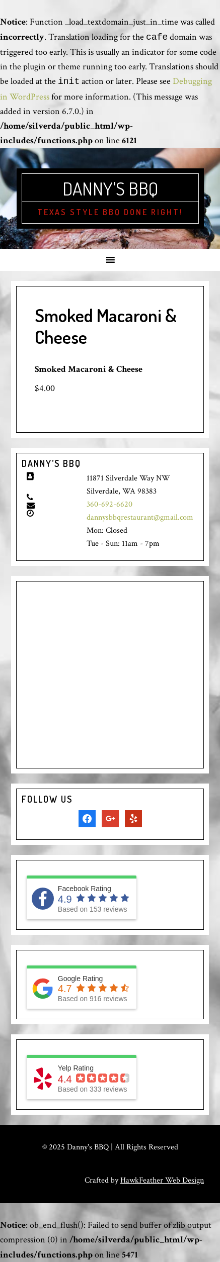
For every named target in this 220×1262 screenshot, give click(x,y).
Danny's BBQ (110, 188)
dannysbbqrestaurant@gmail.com (140, 517)
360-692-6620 (109, 504)
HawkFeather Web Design (162, 1180)
